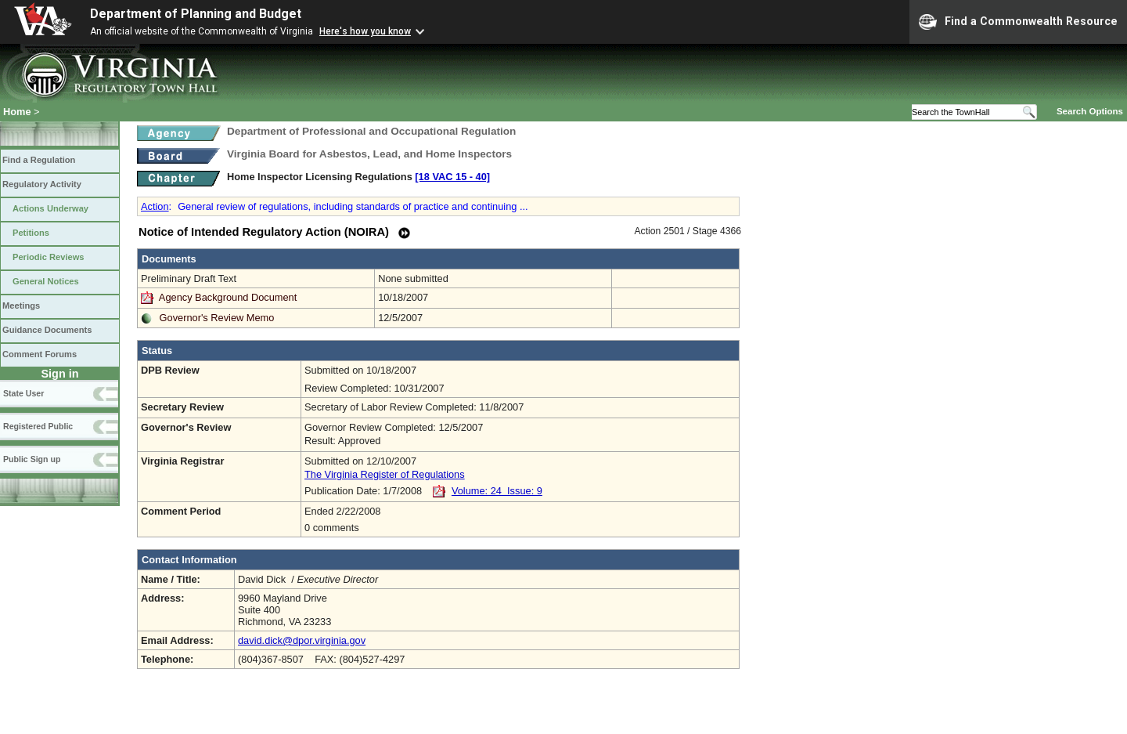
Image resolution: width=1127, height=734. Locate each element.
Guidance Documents (47, 329)
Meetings (21, 305)
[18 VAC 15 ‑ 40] (452, 177)
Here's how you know (365, 31)
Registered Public (38, 426)
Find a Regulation (38, 160)
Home (17, 112)
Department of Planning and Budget (195, 13)
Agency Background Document (228, 297)
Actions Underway (50, 208)
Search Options (1090, 111)
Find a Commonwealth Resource (1018, 22)
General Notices (46, 281)
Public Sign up (31, 459)
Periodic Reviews (49, 257)
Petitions (31, 232)
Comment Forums (39, 354)
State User (23, 393)
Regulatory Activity (41, 184)
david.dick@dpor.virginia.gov (301, 640)
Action (155, 206)
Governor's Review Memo (217, 318)
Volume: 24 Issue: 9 (497, 491)
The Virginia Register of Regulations (384, 474)
